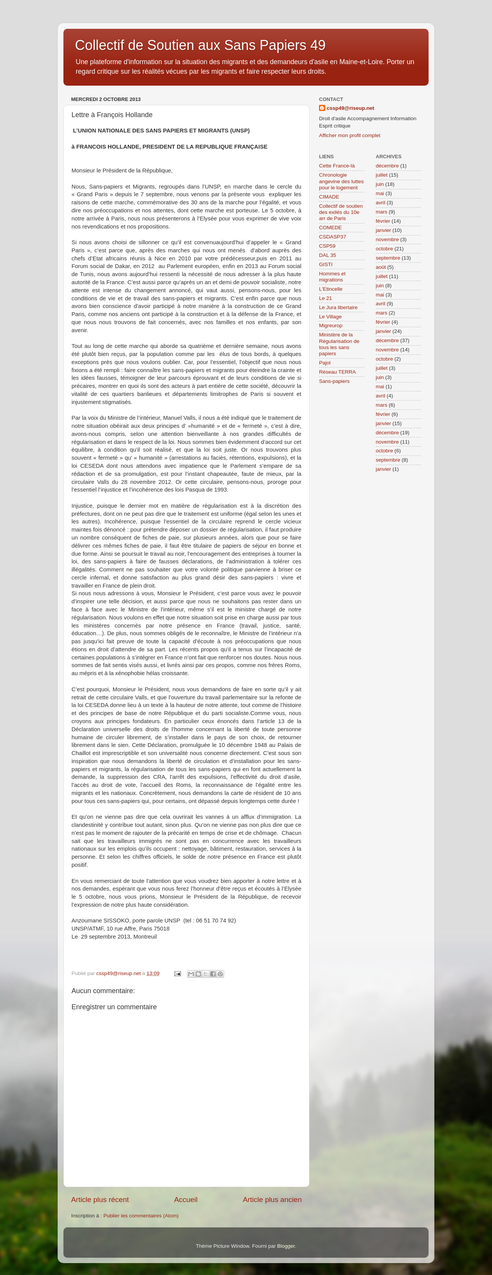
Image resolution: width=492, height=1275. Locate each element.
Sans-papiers (334, 381)
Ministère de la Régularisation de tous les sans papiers (339, 344)
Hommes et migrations (332, 277)
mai (380, 193)
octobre (384, 249)
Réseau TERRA (337, 372)
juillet (382, 175)
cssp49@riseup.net (350, 108)
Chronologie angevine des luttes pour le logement (341, 181)
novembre (387, 239)
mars (381, 212)
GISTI (325, 264)
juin (380, 184)
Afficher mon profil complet (350, 135)
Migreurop (330, 325)
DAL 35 (327, 255)
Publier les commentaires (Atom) (141, 1216)
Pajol (325, 363)
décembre (387, 166)
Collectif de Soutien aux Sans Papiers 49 (200, 45)
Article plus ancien (272, 1200)
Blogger (286, 1246)
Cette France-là (337, 166)
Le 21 (325, 298)
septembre (388, 258)
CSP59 (327, 246)
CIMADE (329, 197)
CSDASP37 (332, 237)
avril (381, 202)
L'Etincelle (330, 289)
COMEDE (330, 227)
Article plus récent (100, 1200)
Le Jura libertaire (338, 307)
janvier (383, 230)
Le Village (330, 317)
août (381, 267)
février (383, 221)
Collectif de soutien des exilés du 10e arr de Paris (341, 212)
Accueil (186, 1200)
